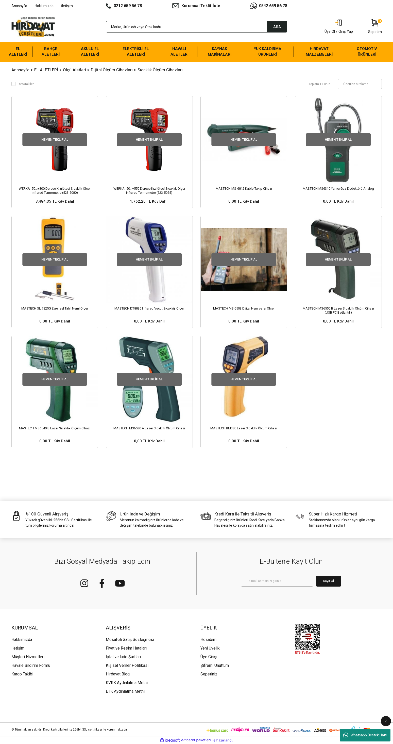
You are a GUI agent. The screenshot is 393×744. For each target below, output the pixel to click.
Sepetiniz (208, 674)
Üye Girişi (208, 656)
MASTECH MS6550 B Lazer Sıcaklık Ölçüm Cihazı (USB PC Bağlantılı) (338, 310)
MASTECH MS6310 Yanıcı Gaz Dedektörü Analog (338, 188)
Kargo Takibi (22, 674)
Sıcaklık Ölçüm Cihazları (160, 69)
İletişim (67, 6)
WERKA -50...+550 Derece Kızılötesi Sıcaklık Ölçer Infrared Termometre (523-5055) (149, 191)
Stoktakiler (26, 84)
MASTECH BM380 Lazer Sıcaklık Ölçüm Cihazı (243, 428)
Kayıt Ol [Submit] (328, 581)
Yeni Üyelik (210, 648)
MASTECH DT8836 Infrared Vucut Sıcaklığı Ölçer (149, 308)
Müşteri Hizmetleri (27, 656)
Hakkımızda (44, 6)
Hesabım (208, 639)
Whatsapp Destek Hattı (365, 735)
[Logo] (33, 27)
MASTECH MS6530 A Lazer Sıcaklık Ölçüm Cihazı (149, 428)
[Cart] (375, 27)
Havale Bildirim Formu (30, 665)
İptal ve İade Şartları (123, 656)
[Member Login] (338, 27)
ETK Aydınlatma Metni (125, 691)
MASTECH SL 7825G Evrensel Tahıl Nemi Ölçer (54, 308)
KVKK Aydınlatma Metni (127, 682)
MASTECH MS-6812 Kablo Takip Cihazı (244, 188)
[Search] (196, 27)
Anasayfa (19, 6)
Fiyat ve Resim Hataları (126, 648)
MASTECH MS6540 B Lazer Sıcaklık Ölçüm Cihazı (54, 428)
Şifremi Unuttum (214, 665)
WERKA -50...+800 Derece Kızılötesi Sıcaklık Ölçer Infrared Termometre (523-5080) (55, 191)
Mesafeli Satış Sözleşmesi (130, 639)
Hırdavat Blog (118, 674)
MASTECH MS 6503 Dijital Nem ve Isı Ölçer (244, 308)
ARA (277, 26)
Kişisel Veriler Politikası (127, 665)
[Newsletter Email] (277, 581)
